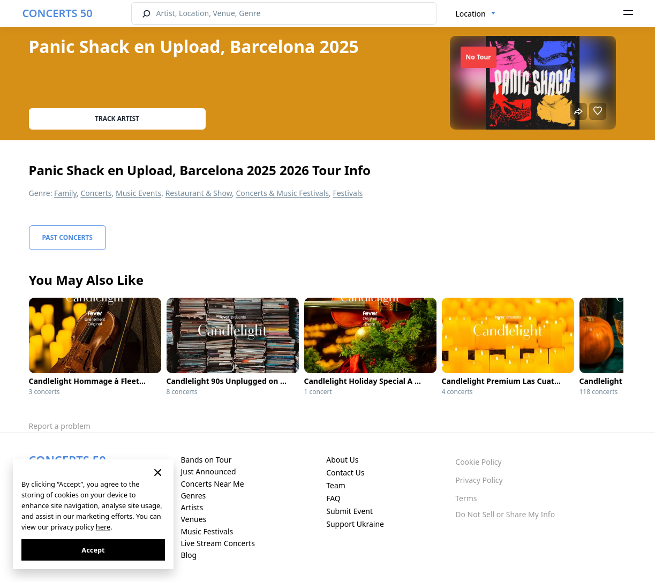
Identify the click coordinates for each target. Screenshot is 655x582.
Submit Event (349, 511)
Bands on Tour (205, 460)
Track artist (117, 118)
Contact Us (345, 472)
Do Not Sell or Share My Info (505, 514)
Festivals (348, 193)
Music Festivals (206, 531)
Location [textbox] (471, 14)
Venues (193, 519)
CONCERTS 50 (57, 13)
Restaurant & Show (198, 193)
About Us (342, 460)
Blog (188, 555)
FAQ (333, 498)
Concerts (95, 193)
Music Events (138, 193)
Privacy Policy (478, 480)
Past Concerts (67, 237)
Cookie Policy (478, 462)
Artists (191, 507)
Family (65, 193)
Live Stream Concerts (217, 543)
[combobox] (476, 14)
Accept (92, 550)
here (103, 527)
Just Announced (208, 471)
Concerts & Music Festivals (282, 193)
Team (335, 485)
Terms (466, 498)
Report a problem (60, 426)
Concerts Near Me (212, 484)
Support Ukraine (355, 524)
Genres (193, 495)
